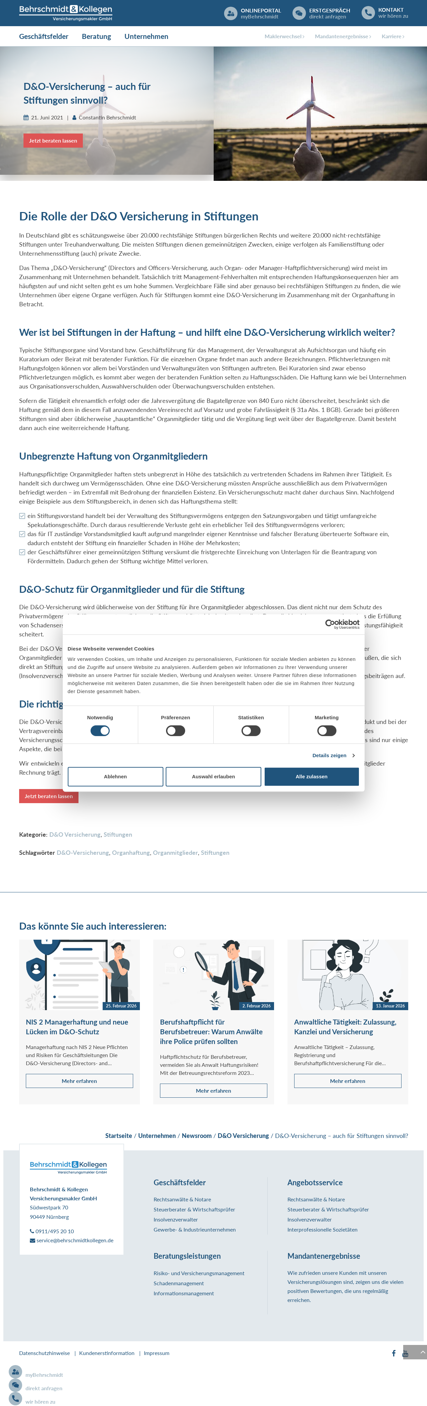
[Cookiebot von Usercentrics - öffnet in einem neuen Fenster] (330, 624)
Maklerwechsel (283, 37)
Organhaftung (131, 853)
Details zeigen (329, 755)
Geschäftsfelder (43, 37)
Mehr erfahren (79, 1081)
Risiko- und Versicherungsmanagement (199, 1273)
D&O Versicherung (75, 835)
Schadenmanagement (179, 1284)
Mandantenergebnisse (341, 37)
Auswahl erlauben (213, 776)
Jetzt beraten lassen (53, 141)
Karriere (392, 37)
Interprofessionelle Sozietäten (322, 1230)
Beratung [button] (96, 37)
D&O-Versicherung (83, 853)
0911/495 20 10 (52, 1232)
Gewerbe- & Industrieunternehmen (195, 1230)
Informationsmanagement (184, 1294)
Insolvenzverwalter (176, 1220)
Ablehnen (115, 776)
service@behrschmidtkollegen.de (71, 1241)
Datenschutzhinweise (44, 1353)
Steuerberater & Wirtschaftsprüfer (194, 1210)
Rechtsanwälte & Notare (182, 1200)
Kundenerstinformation (107, 1353)
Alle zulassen (311, 776)
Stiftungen (118, 835)
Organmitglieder (175, 853)
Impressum (156, 1353)
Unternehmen (146, 37)
